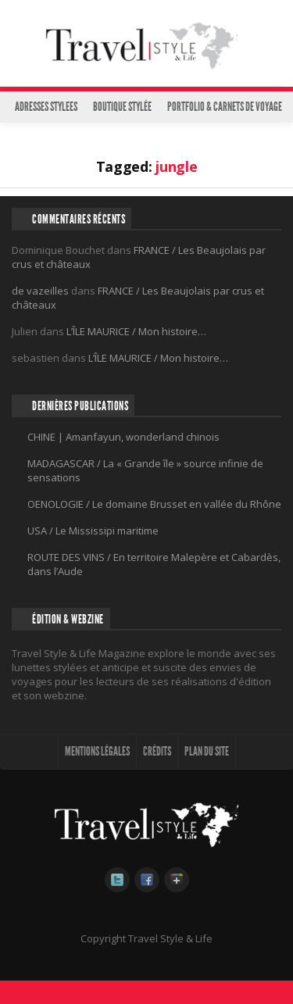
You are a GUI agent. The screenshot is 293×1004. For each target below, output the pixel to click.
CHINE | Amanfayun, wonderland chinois (123, 437)
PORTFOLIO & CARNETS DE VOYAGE (224, 106)
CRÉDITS (157, 751)
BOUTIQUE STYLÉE (122, 106)
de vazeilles (40, 291)
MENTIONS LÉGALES (97, 751)
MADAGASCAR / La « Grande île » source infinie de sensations (145, 470)
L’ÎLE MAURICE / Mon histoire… (136, 331)
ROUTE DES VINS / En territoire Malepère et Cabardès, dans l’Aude (153, 564)
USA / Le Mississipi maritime (93, 530)
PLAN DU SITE (206, 751)
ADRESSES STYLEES (46, 106)
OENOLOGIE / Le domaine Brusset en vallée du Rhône (154, 504)
